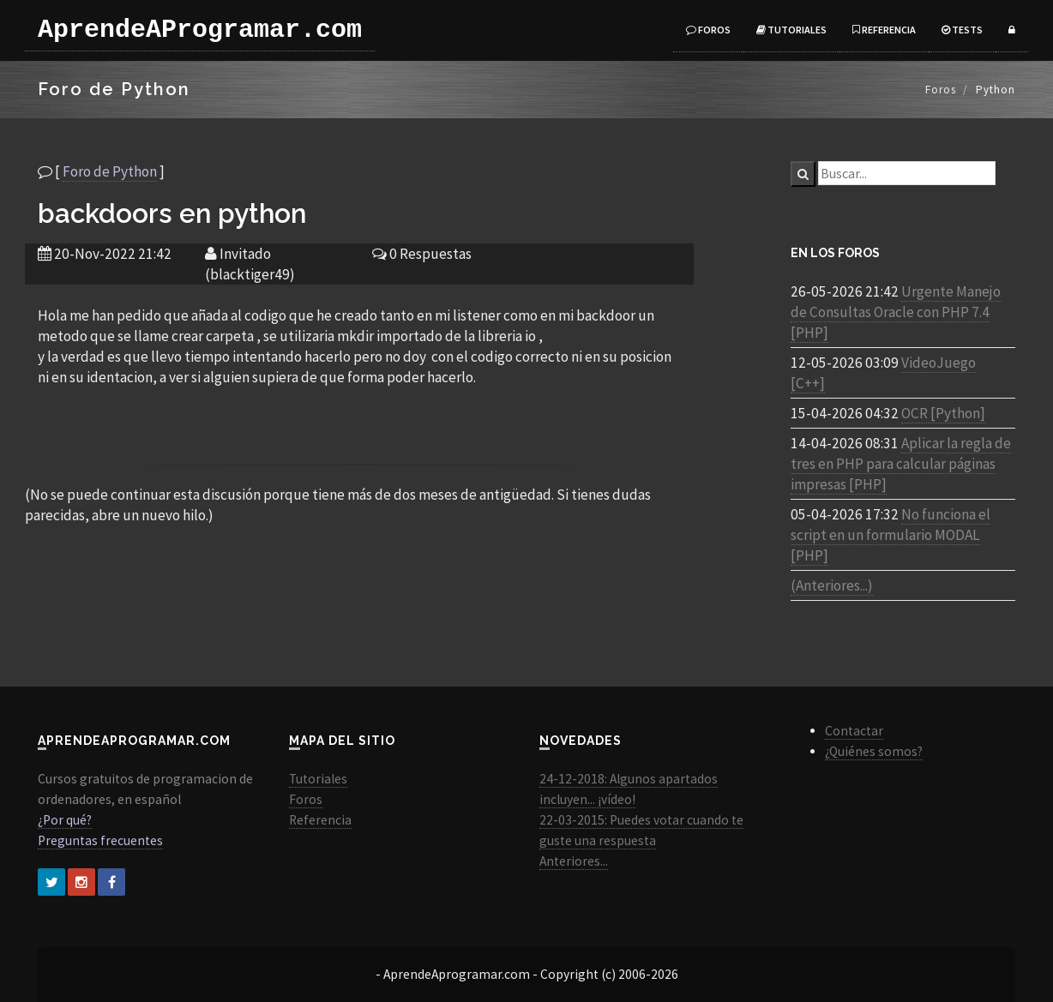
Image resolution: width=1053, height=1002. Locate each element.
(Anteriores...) (832, 585)
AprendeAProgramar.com (200, 30)
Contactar (854, 731)
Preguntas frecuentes (100, 840)
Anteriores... (573, 861)
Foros (708, 29)
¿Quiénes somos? (874, 751)
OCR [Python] (943, 413)
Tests (962, 29)
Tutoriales (791, 29)
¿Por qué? (65, 820)
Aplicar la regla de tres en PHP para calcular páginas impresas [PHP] (901, 464)
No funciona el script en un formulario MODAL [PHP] (890, 535)
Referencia (884, 29)
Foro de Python (110, 171)
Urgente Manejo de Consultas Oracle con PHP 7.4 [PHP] (896, 312)
